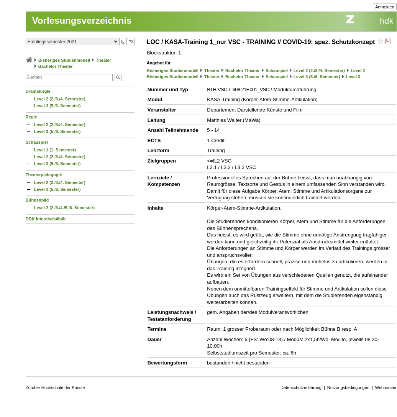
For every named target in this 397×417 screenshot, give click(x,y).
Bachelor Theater (55, 66)
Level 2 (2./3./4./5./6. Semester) (64, 207)
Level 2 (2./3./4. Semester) (59, 99)
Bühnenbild (37, 200)
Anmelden (384, 7)
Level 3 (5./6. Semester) (57, 105)
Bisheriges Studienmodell (64, 60)
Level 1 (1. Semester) (55, 150)
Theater (103, 60)
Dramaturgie (38, 91)
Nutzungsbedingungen (348, 387)
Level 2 (358, 70)
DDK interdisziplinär (46, 219)
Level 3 (353, 76)
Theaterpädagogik (44, 174)
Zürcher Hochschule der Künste (55, 387)
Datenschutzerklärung (301, 387)
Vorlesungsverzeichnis (82, 20)
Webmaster (386, 387)
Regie (31, 117)
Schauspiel (37, 142)
